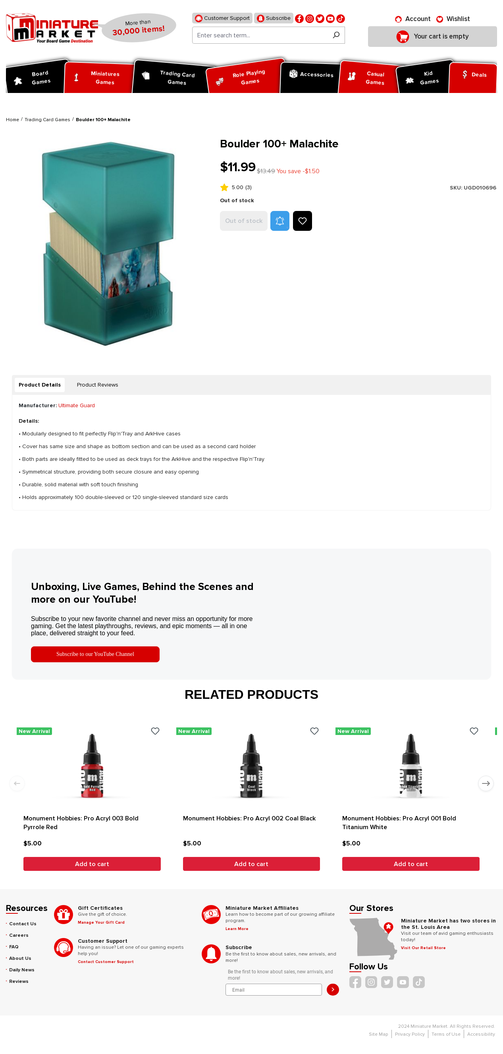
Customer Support (222, 18)
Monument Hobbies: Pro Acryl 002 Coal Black (249, 818)
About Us (20, 958)
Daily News (22, 970)
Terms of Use (446, 1034)
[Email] (273, 990)
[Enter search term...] (260, 35)
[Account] (413, 19)
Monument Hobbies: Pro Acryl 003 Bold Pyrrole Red (81, 822)
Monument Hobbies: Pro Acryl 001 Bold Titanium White (399, 822)
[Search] (336, 35)
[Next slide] (486, 783)
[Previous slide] (17, 783)
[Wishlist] (453, 19)
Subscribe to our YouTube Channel (95, 654)
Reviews (19, 981)
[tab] (40, 385)
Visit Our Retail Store (423, 948)
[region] (108, 244)
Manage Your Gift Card (101, 922)
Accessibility (481, 1034)
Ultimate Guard (76, 405)
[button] (279, 221)
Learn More (237, 928)
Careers (19, 935)
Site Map (378, 1034)
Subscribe (274, 18)
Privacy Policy (410, 1034)
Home (12, 120)
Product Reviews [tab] (97, 384)
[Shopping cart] (432, 36)
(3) (248, 187)
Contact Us (23, 924)
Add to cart (92, 864)
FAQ (14, 947)
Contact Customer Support (106, 961)
